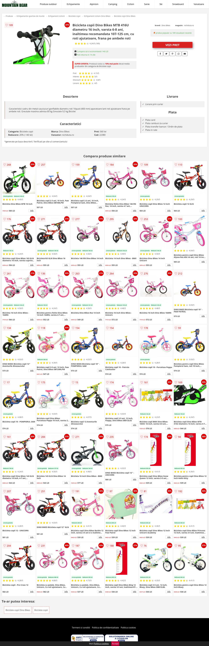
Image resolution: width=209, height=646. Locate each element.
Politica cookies (128, 627)
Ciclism (130, 4)
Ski (161, 4)
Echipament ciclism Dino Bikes (97, 16)
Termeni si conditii (81, 627)
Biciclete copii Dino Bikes (124, 16)
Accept (115, 643)
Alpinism (94, 4)
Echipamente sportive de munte (30, 16)
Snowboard (178, 4)
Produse (9, 16)
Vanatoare (199, 4)
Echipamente (73, 4)
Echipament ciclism (56, 16)
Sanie (147, 4)
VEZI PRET (172, 45)
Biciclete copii (74, 16)
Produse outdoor (48, 4)
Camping (112, 4)
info (31, 210)
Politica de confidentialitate (105, 627)
